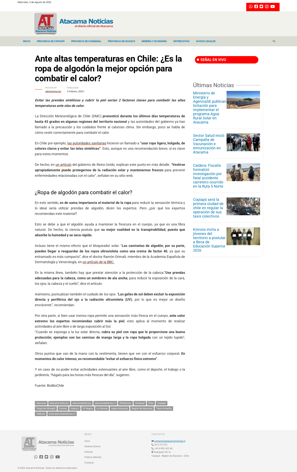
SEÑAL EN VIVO (211, 60)
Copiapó (161, 403)
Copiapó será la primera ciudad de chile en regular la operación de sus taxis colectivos (208, 207)
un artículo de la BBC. (98, 262)
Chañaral (140, 403)
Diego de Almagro (45, 408)
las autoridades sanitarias (86, 143)
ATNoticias (125, 403)
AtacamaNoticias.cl (105, 403)
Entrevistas (181, 41)
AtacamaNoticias (82, 403)
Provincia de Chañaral (86, 41)
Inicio (26, 41)
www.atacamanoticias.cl (62, 413)
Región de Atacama (141, 408)
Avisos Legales (206, 41)
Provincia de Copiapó (51, 41)
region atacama (119, 408)
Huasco (75, 408)
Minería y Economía (154, 41)
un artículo (63, 165)
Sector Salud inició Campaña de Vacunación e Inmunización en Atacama (208, 143)
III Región (88, 408)
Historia (88, 452)
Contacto (89, 462)
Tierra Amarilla (164, 408)
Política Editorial (92, 457)
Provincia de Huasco (121, 41)
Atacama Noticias (59, 403)
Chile (150, 403)
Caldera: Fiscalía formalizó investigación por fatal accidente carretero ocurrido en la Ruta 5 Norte (208, 175)
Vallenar (40, 413)
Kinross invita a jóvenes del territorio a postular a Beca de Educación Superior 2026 (209, 239)
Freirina (63, 408)
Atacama (41, 403)
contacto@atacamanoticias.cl (169, 441)
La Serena (102, 408)
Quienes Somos (92, 446)
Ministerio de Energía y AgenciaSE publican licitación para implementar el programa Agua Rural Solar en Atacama (209, 107)
